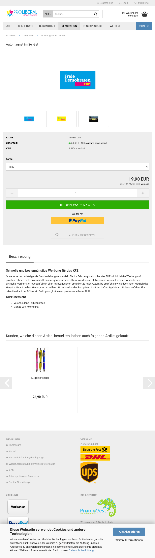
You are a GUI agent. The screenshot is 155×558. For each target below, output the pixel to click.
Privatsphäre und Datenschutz (25, 476)
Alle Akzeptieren (129, 531)
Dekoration (69, 25)
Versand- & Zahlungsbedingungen (27, 457)
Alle (9, 25)
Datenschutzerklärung (81, 550)
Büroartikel (47, 25)
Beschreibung (20, 256)
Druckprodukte (93, 25)
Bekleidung (25, 25)
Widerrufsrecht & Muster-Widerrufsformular (32, 464)
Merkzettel (142, 3)
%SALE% (144, 25)
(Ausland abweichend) (96, 143)
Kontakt (13, 451)
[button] (105, 3)
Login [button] (124, 3)
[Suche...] (48, 13)
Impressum (15, 445)
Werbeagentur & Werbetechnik (96, 522)
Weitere (115, 25)
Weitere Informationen (129, 540)
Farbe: (9, 158)
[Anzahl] (77, 193)
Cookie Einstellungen (20, 482)
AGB (11, 470)
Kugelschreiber (40, 377)
